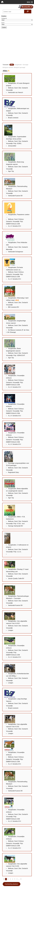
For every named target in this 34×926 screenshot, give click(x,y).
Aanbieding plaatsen (11, 884)
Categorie (4, 18)
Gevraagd (25, 64)
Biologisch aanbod (8, 67)
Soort (2, 22)
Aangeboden (18, 64)
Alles (11, 64)
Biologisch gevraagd (19, 67)
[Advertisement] (17, 47)
